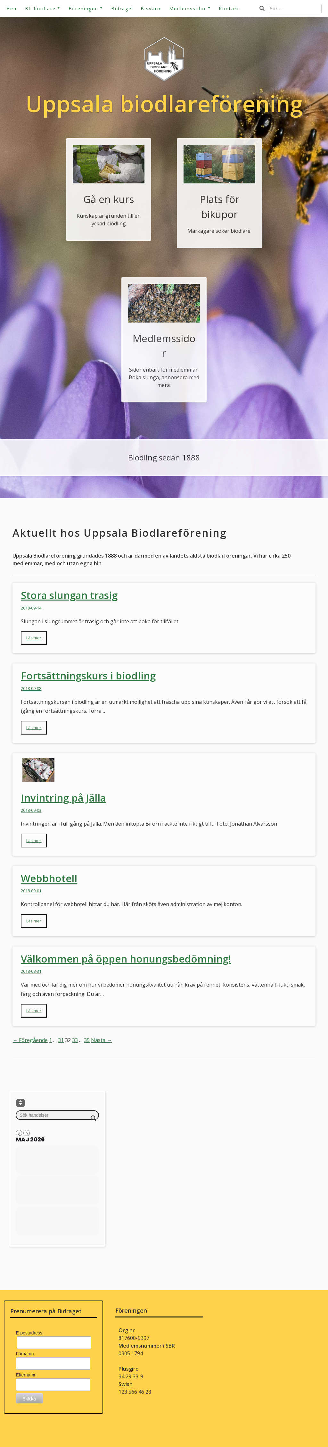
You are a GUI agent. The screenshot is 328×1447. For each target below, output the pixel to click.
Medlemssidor (187, 8)
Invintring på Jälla (63, 797)
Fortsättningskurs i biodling (88, 675)
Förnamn (25, 1353)
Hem (12, 8)
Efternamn (26, 1374)
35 (87, 1040)
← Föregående (30, 1040)
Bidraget (122, 8)
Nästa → (101, 1040)
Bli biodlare (40, 8)
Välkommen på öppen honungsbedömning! (126, 958)
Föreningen (83, 8)
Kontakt (229, 8)
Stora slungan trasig (69, 595)
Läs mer (33, 638)
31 (61, 1040)
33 (75, 1040)
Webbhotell (49, 878)
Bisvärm (151, 8)
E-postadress (29, 1332)
